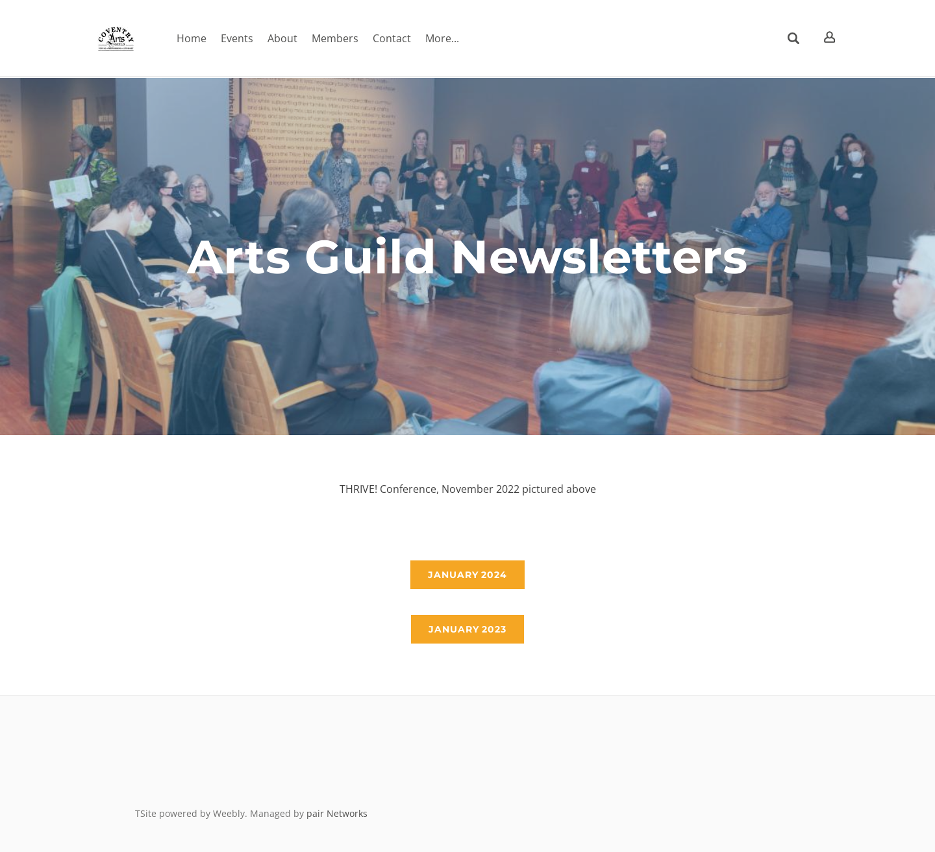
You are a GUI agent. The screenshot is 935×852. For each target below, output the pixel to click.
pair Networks (337, 813)
